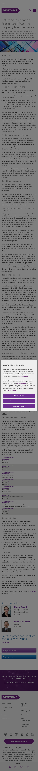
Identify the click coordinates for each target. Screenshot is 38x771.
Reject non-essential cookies (19, 401)
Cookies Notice (23, 376)
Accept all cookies (19, 406)
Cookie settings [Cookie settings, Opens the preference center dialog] (19, 395)
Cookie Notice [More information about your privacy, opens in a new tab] (12, 390)
